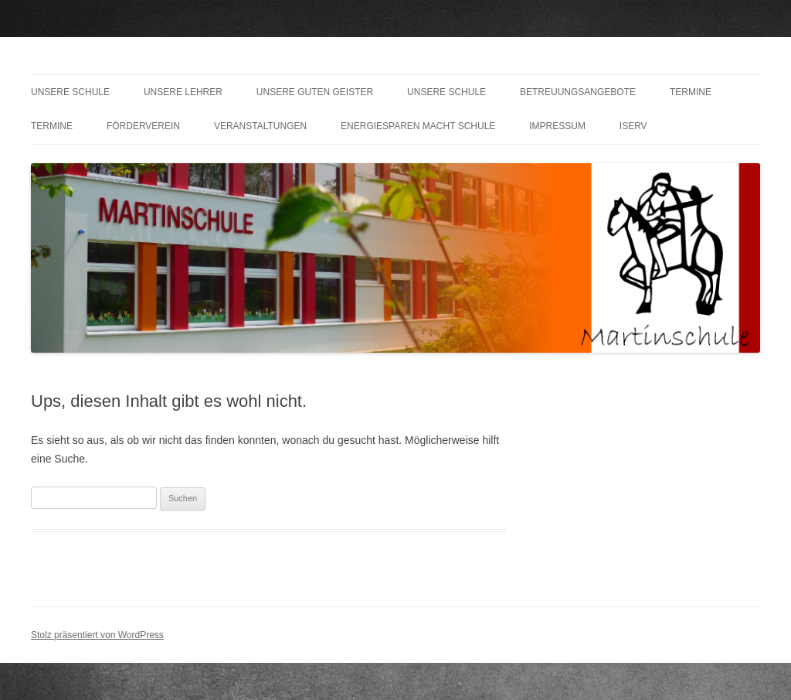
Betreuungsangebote (578, 92)
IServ (633, 126)
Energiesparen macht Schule (418, 126)
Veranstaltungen (260, 126)
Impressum (557, 126)
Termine (690, 92)
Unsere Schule (70, 92)
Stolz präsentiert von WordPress (97, 635)
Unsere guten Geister (314, 92)
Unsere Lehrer (183, 92)
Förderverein (143, 126)
